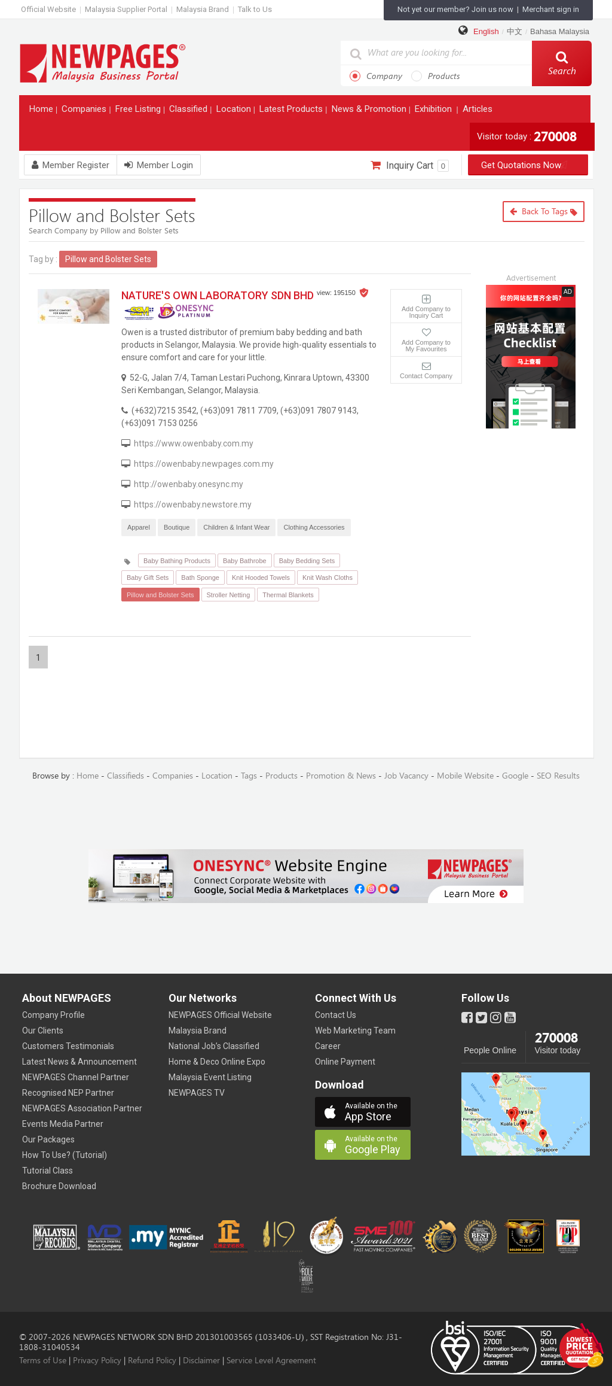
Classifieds (125, 776)
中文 (514, 31)
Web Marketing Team (355, 1030)
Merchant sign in (550, 9)
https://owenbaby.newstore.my (193, 504)
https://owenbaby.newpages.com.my (204, 464)
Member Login (158, 165)
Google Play (378, 1145)
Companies (85, 112)
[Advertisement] (540, 506)
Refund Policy (152, 1360)
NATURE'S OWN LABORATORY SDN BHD (217, 295)
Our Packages (48, 1139)
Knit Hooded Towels (261, 577)
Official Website (48, 9)
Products (435, 76)
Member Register (70, 165)
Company (376, 76)
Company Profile (53, 1015)
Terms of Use (42, 1360)
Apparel (138, 527)
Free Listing (139, 112)
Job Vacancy (406, 776)
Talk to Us (255, 9)
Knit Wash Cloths (327, 577)
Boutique (176, 527)
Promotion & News (341, 776)
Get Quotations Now (528, 165)
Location (234, 112)
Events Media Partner (62, 1124)
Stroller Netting (228, 594)
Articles (479, 112)
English (486, 31)
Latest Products (292, 112)
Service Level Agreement (271, 1360)
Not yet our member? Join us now (455, 9)
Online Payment (345, 1061)
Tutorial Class (47, 1170)
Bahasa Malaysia (559, 31)
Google (515, 776)
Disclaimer (201, 1360)
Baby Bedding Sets (307, 560)
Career (328, 1046)
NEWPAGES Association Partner (82, 1108)
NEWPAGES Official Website (220, 1015)
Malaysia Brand (202, 9)
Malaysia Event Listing (210, 1077)
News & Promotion (370, 112)
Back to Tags (543, 211)
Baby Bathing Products (176, 560)
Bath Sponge (200, 577)
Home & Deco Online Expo (217, 1061)
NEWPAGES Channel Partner (75, 1077)
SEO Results (558, 776)
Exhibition (434, 112)
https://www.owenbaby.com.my (193, 443)
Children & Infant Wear (236, 527)
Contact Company (426, 375)
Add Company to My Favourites (426, 345)
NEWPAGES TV (197, 1093)
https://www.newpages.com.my (102, 62)
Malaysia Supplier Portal (126, 9)
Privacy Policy (97, 1360)
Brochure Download (59, 1186)
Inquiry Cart (410, 166)
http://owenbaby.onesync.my (188, 484)
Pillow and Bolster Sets (160, 594)
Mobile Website (465, 776)
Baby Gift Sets (148, 577)
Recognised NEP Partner (68, 1093)
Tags (249, 776)
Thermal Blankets (288, 594)
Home (42, 112)
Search (562, 63)
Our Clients (42, 1030)
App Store (378, 1112)
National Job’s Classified (214, 1046)
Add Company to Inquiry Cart (426, 312)
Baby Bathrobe (245, 560)
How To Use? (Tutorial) (64, 1155)
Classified (189, 112)
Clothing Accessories (313, 527)
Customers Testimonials (68, 1046)
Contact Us (335, 1015)
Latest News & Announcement (79, 1061)
